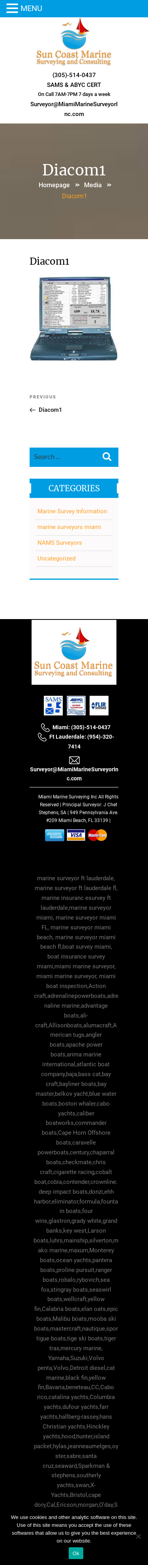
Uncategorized (56, 558)
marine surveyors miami (69, 527)
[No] (138, 1536)
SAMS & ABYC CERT (74, 84)
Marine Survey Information (72, 511)
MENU (31, 8)
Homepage (54, 185)
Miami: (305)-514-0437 (76, 727)
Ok (76, 1553)
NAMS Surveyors (59, 542)
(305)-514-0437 (74, 75)
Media (93, 185)
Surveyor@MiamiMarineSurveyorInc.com (74, 768)
